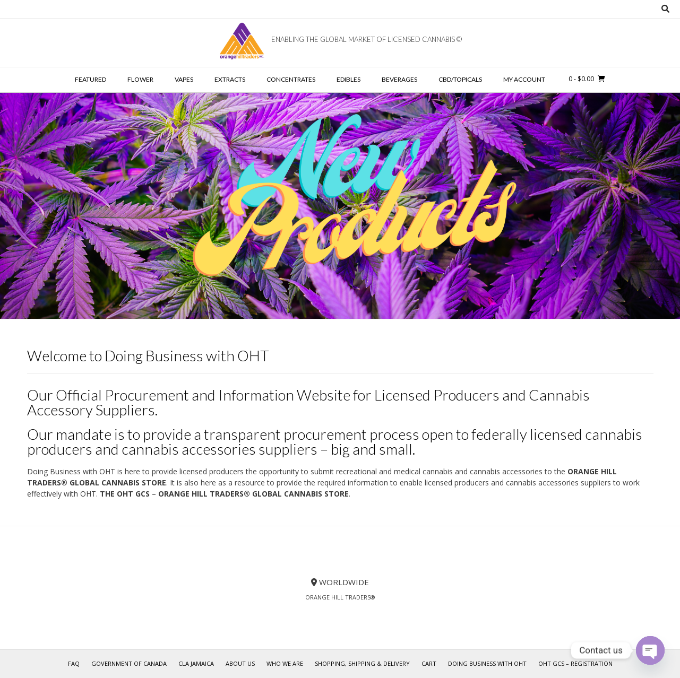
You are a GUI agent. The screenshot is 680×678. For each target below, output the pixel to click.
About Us (240, 663)
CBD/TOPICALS (460, 79)
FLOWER (140, 79)
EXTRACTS (229, 79)
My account (524, 79)
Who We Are (284, 663)
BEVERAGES (399, 79)
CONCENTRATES (290, 79)
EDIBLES (348, 79)
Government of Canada (129, 663)
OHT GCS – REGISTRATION (575, 663)
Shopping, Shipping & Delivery (362, 663)
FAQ (74, 663)
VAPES (184, 79)
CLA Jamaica (196, 663)
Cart (428, 663)
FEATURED (90, 79)
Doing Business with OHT (487, 663)
